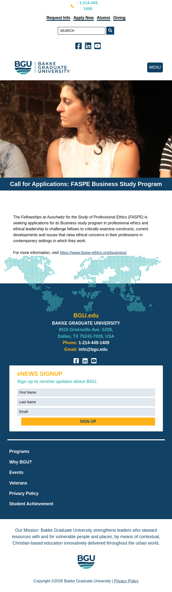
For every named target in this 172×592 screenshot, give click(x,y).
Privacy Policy (24, 493)
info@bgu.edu (93, 349)
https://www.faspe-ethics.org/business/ (93, 253)
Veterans (18, 483)
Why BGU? (20, 462)
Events (16, 472)
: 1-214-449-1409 (88, 6)
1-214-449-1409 (93, 342)
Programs (19, 451)
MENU (155, 67)
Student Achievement (31, 503)
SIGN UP (88, 421)
